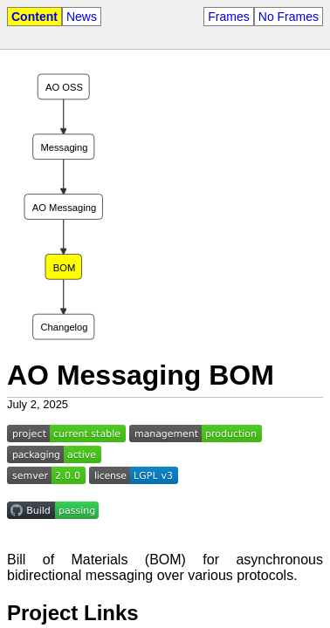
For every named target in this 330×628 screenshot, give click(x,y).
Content (34, 17)
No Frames (288, 17)
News (81, 17)
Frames (228, 17)
